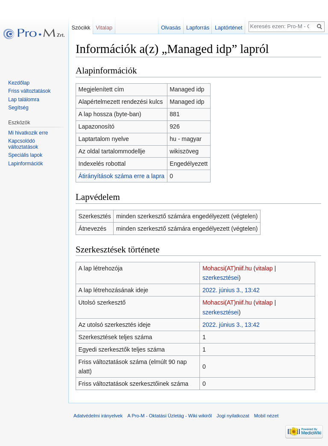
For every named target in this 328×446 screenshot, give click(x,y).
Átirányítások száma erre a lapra (122, 176)
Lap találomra (23, 100)
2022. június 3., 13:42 (231, 290)
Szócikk (80, 27)
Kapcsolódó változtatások (23, 144)
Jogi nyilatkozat (233, 415)
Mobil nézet (266, 415)
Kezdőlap (18, 83)
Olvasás (171, 27)
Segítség (18, 108)
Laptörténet (229, 27)
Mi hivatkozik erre (28, 133)
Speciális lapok (25, 155)
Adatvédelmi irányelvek (98, 415)
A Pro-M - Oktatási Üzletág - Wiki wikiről (169, 415)
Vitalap (104, 27)
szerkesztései (220, 277)
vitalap (263, 268)
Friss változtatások (29, 91)
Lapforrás (197, 27)
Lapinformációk (25, 164)
